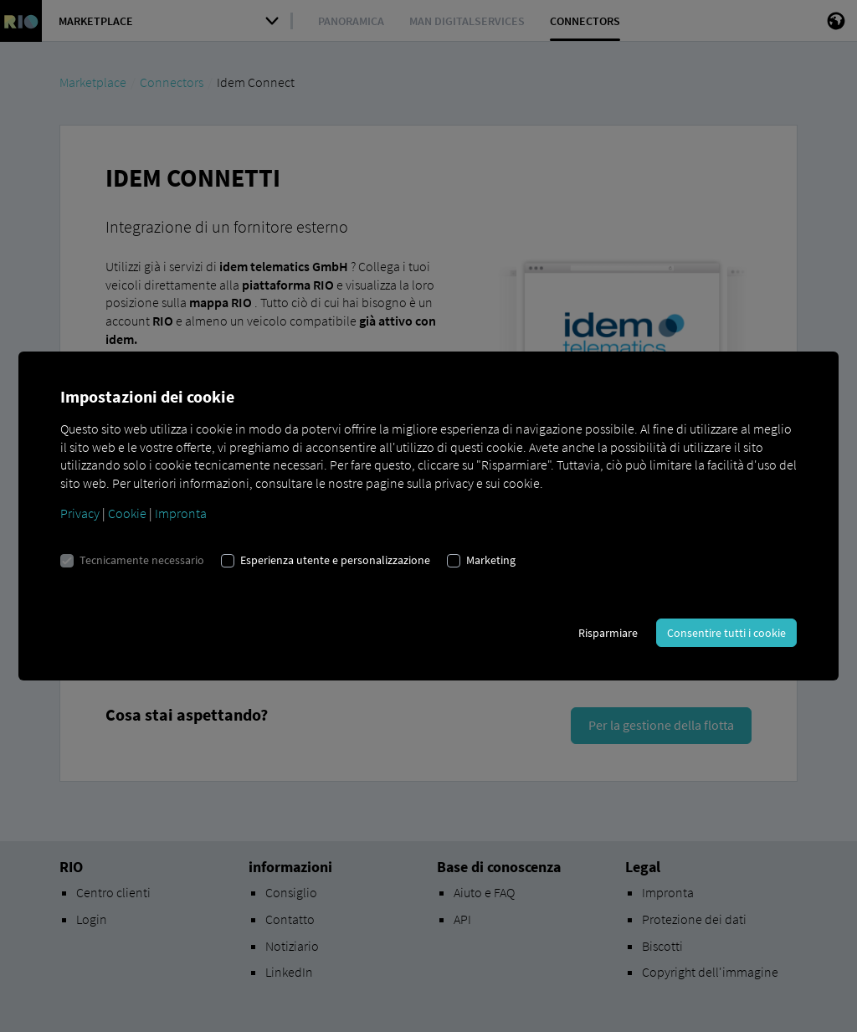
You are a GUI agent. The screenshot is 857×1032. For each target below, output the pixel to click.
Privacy (80, 513)
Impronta (181, 513)
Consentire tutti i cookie (726, 632)
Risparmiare (608, 632)
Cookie (127, 513)
